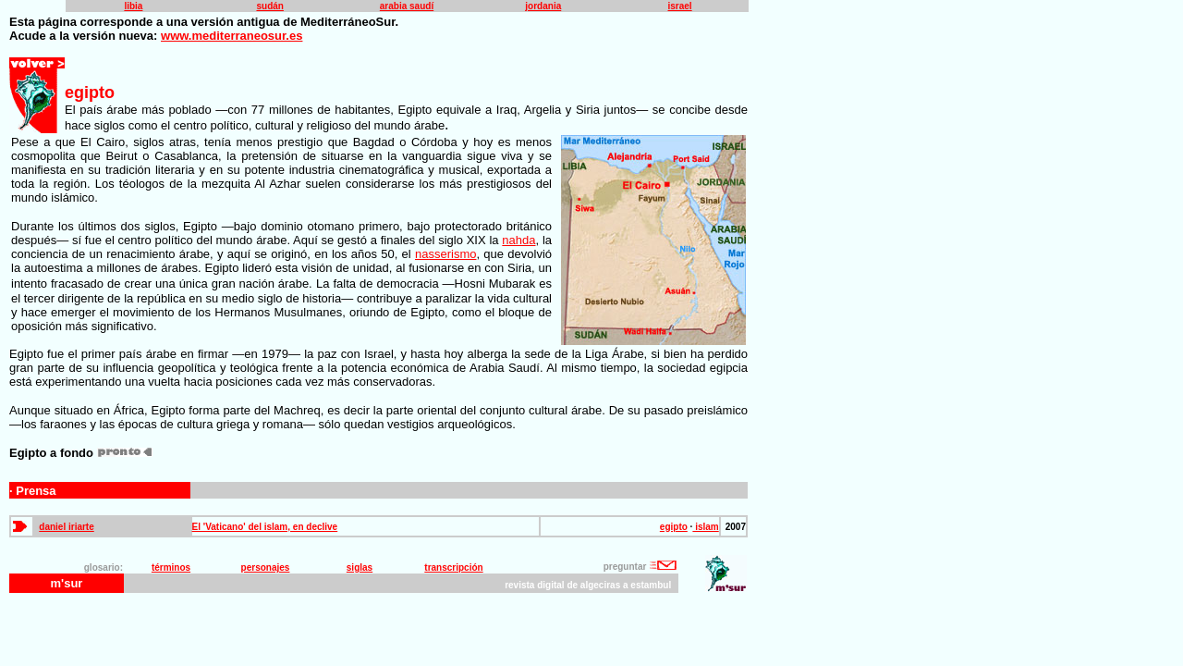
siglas (359, 567)
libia (133, 6)
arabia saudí (406, 6)
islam (705, 527)
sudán (269, 6)
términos (171, 567)
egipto (674, 527)
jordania (543, 6)
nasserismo (445, 254)
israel (680, 6)
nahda (518, 240)
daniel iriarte (66, 527)
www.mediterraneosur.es (231, 36)
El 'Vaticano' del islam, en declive (265, 527)
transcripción (453, 567)
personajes (265, 567)
